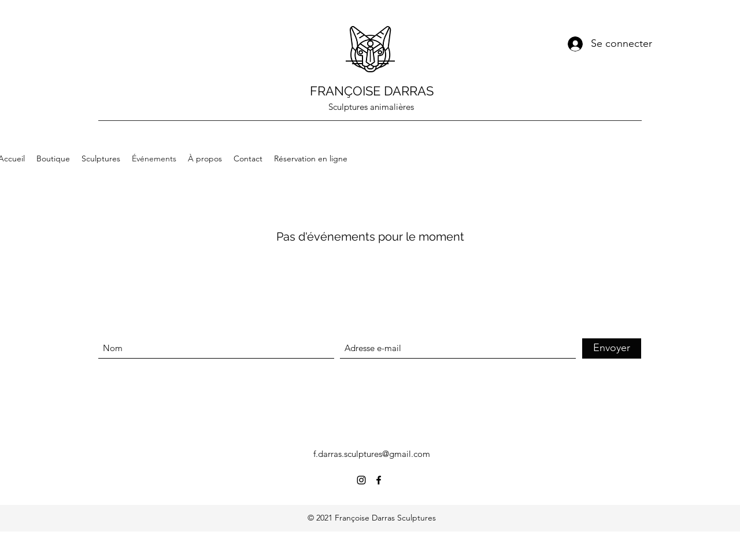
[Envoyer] (611, 348)
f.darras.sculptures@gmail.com (371, 453)
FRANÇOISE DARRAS (372, 90)
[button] (634, 135)
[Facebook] (378, 480)
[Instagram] (361, 480)
